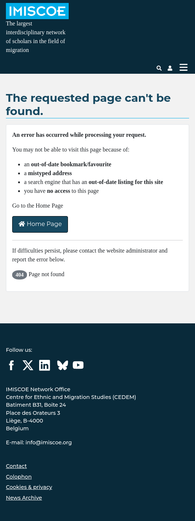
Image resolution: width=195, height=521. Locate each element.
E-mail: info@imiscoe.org (39, 442)
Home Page (40, 223)
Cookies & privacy (29, 487)
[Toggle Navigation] (183, 67)
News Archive (24, 497)
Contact (16, 466)
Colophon (19, 476)
